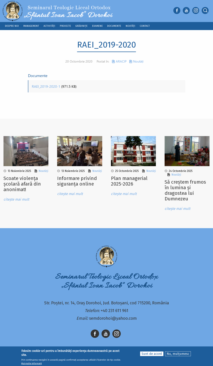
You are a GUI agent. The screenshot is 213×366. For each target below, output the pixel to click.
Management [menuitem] (31, 25)
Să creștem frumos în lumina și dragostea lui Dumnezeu (185, 190)
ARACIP (121, 61)
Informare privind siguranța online (77, 181)
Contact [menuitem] (145, 25)
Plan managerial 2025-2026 (129, 181)
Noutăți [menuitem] (130, 25)
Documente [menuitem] (114, 25)
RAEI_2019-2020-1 (46, 86)
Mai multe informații (31, 364)
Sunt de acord (152, 355)
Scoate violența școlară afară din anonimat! (22, 183)
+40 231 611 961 (114, 310)
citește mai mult (16, 199)
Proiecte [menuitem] (65, 25)
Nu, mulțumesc (178, 355)
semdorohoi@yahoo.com (113, 318)
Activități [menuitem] (49, 25)
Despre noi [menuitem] (12, 25)
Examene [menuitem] (97, 25)
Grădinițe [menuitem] (81, 25)
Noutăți (138, 61)
